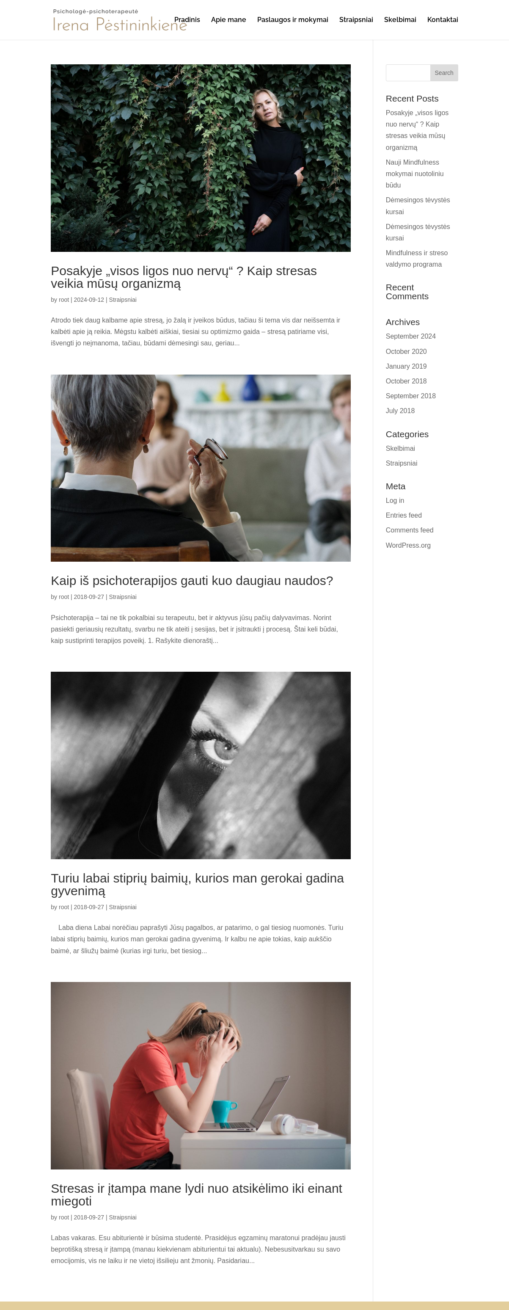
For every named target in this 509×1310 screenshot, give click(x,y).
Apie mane (228, 20)
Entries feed (404, 515)
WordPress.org (408, 545)
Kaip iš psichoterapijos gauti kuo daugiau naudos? (192, 580)
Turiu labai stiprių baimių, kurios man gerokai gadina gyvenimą (197, 884)
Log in (395, 500)
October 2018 (406, 381)
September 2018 (411, 396)
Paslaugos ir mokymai (292, 20)
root (64, 299)
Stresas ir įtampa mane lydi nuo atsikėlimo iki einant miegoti (196, 1194)
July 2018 (400, 410)
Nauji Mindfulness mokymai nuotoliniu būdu (415, 174)
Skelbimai (400, 20)
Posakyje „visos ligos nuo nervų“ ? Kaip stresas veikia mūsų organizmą (184, 277)
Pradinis (187, 20)
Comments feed (410, 530)
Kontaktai (442, 20)
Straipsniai (356, 20)
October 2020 (406, 351)
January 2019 (406, 366)
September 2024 (411, 336)
